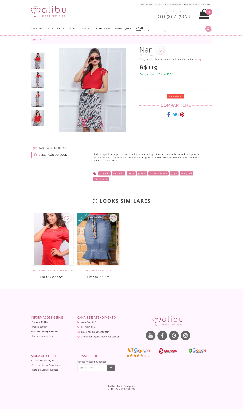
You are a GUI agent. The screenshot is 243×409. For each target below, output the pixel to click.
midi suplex (100, 179)
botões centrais (158, 173)
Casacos (86, 28)
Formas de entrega (42, 336)
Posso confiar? (39, 326)
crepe (131, 173)
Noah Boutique (142, 29)
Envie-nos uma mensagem (95, 331)
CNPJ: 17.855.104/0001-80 (121, 388)
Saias (72, 28)
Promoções (123, 28)
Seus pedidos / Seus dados (46, 365)
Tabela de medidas (49, 148)
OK (111, 367)
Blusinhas (103, 28)
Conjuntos (56, 28)
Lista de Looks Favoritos (44, 369)
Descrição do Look (50, 154)
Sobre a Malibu (39, 322)
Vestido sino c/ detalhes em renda (52, 270)
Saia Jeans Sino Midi (98, 270)
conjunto (104, 173)
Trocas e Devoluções (43, 360)
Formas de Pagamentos (44, 331)
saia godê (186, 173)
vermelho (118, 173)
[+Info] (197, 60)
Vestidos (37, 28)
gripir (174, 173)
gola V (142, 173)
